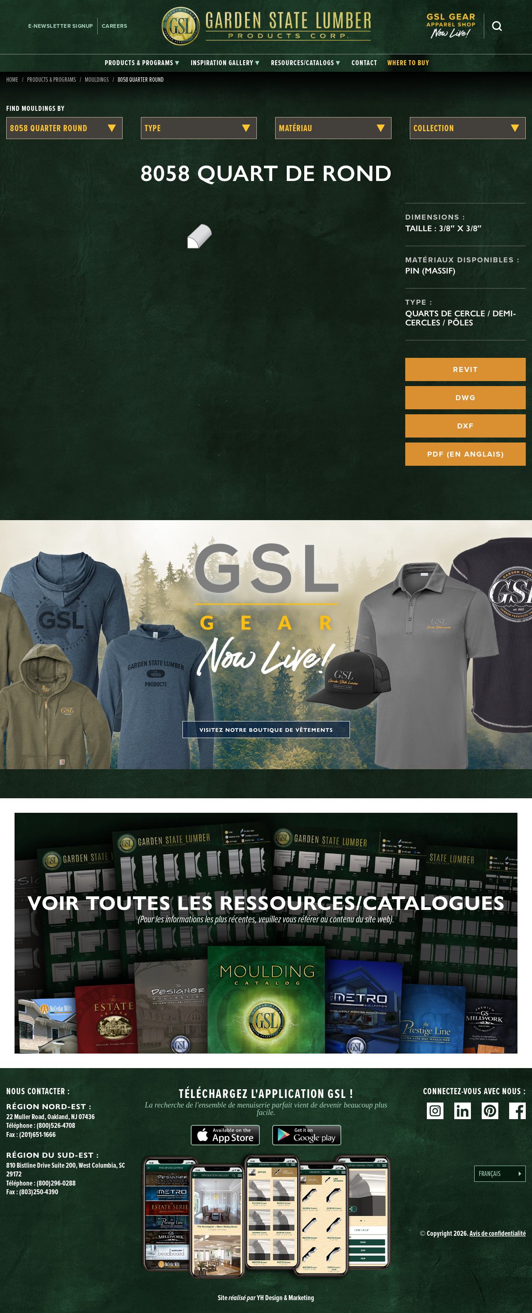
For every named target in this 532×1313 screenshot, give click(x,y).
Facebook (517, 1111)
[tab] (142, 63)
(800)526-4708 (56, 1125)
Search (497, 26)
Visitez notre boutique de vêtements (266, 730)
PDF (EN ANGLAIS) (465, 454)
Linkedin (462, 1111)
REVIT (465, 369)
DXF (465, 426)
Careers (115, 26)
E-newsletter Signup (60, 26)
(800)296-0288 (56, 1183)
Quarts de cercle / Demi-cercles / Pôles (460, 318)
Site (266, 1297)
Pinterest (490, 1111)
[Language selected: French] (500, 1174)
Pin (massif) (430, 271)
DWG (466, 397)
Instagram (435, 1111)
